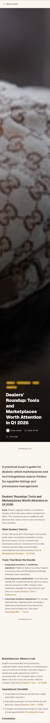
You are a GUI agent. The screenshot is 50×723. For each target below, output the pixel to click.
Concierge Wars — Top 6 (16, 612)
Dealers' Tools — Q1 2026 (34, 683)
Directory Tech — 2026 (32, 704)
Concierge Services (34, 712)
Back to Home (10, 4)
